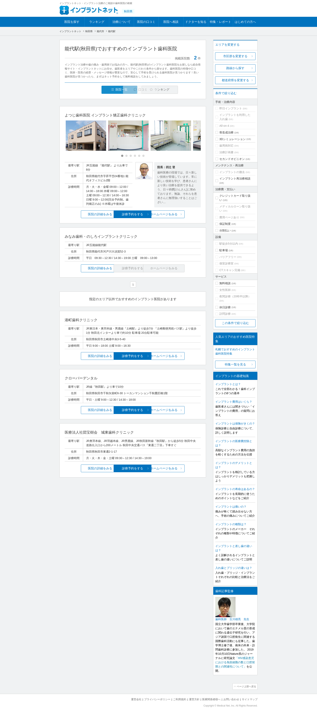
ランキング (96, 21)
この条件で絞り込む (235, 323)
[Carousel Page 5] (139, 156)
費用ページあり (229, 217)
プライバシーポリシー (157, 698)
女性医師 (225, 289)
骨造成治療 (226, 132)
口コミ (134, 89)
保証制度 (225, 223)
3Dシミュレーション (232, 139)
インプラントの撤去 (232, 172)
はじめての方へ (245, 21)
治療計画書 (226, 152)
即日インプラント (230, 108)
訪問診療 (225, 313)
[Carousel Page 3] (131, 156)
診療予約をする (132, 214)
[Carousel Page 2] (126, 156)
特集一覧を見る (235, 364)
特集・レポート (220, 21)
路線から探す (235, 68)
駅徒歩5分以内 (228, 243)
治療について (121, 21)
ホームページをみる (178, 214)
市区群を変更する (235, 56)
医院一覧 (93, 89)
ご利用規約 (179, 698)
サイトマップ (250, 698)
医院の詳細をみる (87, 214)
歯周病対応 (226, 145)
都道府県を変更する (235, 80)
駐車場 (223, 250)
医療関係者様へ (211, 698)
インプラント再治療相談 (234, 178)
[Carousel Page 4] (135, 156)
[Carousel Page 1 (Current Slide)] (122, 156)
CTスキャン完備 (229, 270)
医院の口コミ (146, 21)
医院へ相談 (171, 21)
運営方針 (194, 698)
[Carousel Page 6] (143, 156)
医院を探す (71, 21)
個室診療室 (226, 263)
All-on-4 (224, 125)
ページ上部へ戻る (246, 686)
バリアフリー (227, 257)
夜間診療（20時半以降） (235, 296)
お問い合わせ (231, 698)
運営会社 (136, 698)
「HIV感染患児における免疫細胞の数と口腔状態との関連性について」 (235, 662)
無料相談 (225, 283)
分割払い (225, 230)
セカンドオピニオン (232, 159)
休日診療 (225, 307)
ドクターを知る (195, 21)
